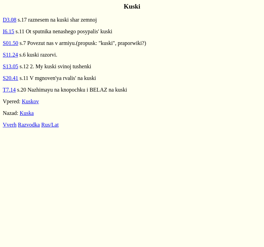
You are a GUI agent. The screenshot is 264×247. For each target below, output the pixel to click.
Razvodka (29, 125)
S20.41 (10, 78)
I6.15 (8, 31)
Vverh (9, 125)
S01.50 (10, 43)
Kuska (27, 113)
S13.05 (10, 66)
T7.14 (9, 90)
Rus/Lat (50, 125)
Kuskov (30, 101)
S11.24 (10, 55)
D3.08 (9, 20)
